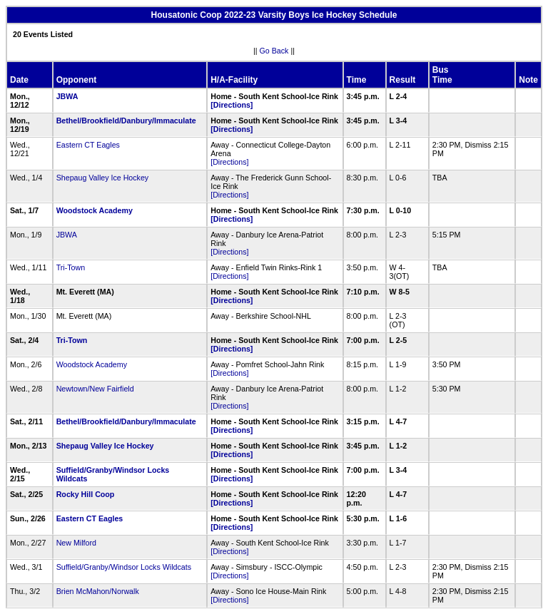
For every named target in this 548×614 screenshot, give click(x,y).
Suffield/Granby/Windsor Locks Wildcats (123, 567)
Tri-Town (71, 267)
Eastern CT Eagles (88, 144)
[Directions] (231, 105)
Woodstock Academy (94, 210)
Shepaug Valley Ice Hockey (102, 177)
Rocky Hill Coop (85, 494)
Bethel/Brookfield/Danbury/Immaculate (126, 120)
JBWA (67, 96)
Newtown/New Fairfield (95, 388)
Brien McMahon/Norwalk (97, 591)
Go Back (274, 50)
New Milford (76, 542)
